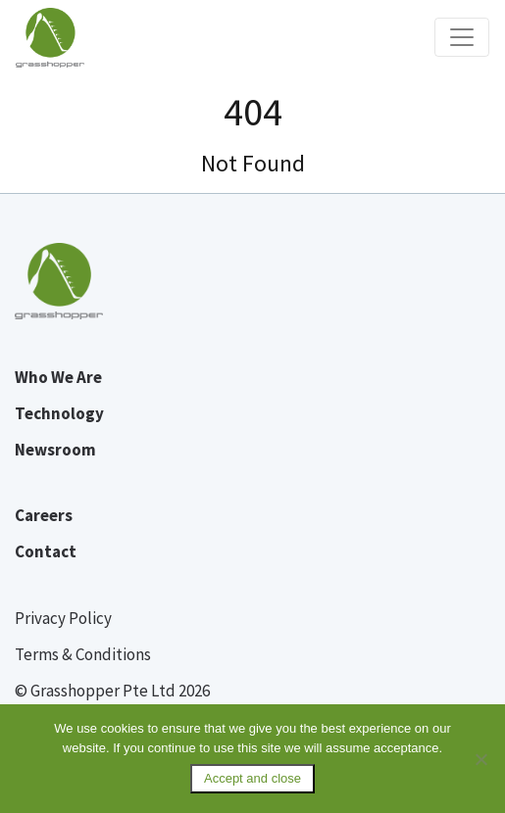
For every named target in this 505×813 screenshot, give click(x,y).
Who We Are (58, 377)
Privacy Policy (63, 618)
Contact (45, 551)
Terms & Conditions (83, 654)
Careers (44, 515)
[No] (480, 759)
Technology (59, 413)
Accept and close (252, 778)
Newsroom (55, 449)
